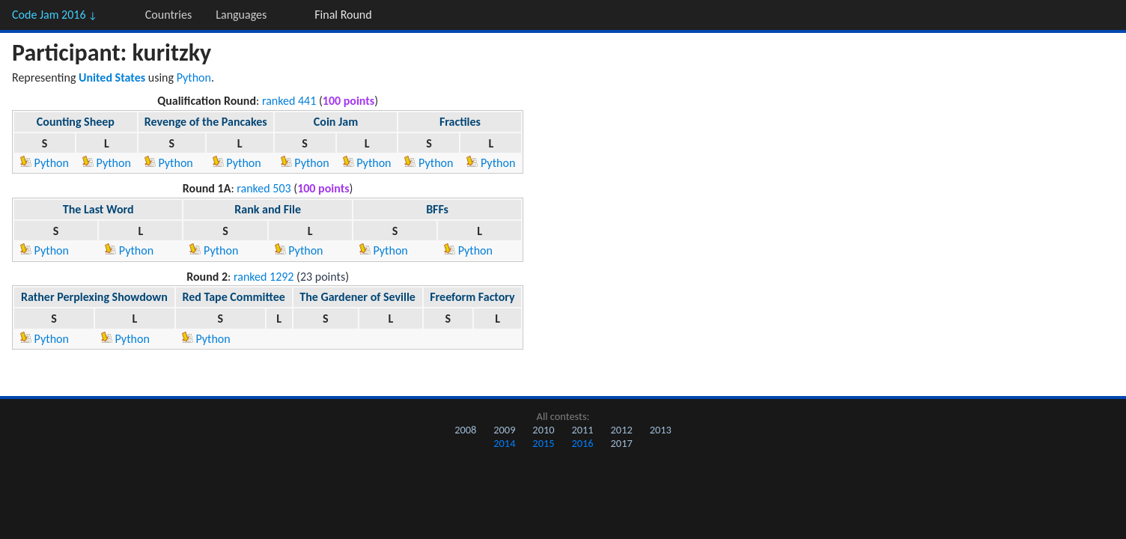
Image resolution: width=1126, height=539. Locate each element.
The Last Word (98, 209)
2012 (622, 429)
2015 (543, 443)
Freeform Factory (472, 297)
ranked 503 (263, 188)
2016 (582, 443)
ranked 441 (289, 101)
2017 (622, 443)
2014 (504, 443)
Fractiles (460, 122)
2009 (504, 429)
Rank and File (267, 209)
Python (194, 77)
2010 (543, 429)
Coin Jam (336, 122)
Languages (241, 14)
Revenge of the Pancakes (205, 122)
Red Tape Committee (233, 297)
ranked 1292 (264, 277)
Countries (168, 14)
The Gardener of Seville (357, 297)
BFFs (437, 209)
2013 (661, 429)
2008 (465, 429)
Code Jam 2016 (54, 14)
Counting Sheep (76, 122)
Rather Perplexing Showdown (94, 297)
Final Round (342, 14)
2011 (582, 429)
